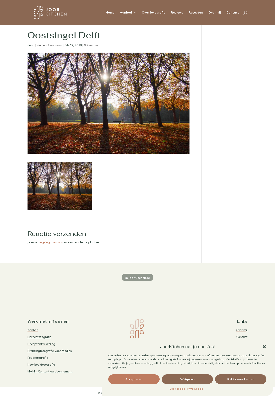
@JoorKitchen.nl (137, 278)
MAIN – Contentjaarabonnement (50, 371)
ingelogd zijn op (51, 242)
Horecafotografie (39, 337)
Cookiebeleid (177, 388)
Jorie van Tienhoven (48, 45)
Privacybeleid (195, 388)
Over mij (214, 12)
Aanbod (126, 12)
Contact (232, 12)
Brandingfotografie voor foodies (50, 351)
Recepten (196, 12)
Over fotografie (153, 12)
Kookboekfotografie (41, 364)
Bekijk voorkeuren (240, 379)
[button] (264, 347)
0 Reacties (91, 45)
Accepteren (133, 379)
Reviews (177, 12)
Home (110, 12)
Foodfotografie (38, 358)
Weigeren (187, 379)
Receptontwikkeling (41, 344)
